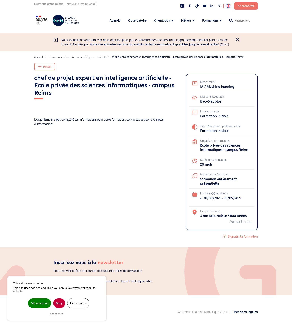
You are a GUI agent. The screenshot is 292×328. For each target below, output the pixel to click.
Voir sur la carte (240, 221)
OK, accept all (40, 303)
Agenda (115, 20)
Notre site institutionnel (81, 3)
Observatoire (137, 20)
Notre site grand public (48, 3)
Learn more (57, 313)
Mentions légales (246, 311)
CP (223, 44)
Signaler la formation (243, 236)
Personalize (78, 303)
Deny (59, 303)
